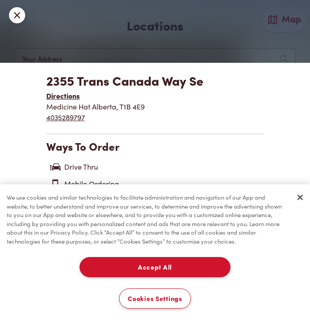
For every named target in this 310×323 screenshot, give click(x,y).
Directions (63, 96)
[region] (155, 253)
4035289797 (65, 117)
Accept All (155, 267)
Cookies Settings (155, 298)
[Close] (300, 197)
